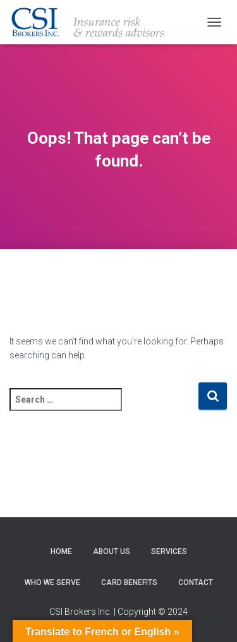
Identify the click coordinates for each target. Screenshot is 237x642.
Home (61, 551)
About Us (111, 551)
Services (169, 551)
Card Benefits (129, 582)
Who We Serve (52, 582)
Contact (195, 582)
